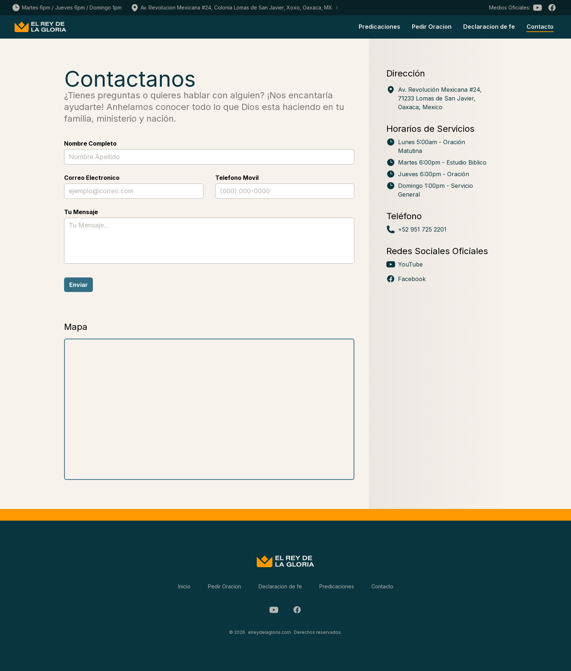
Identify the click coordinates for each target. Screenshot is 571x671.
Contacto (540, 26)
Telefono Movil (237, 177)
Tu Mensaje (81, 212)
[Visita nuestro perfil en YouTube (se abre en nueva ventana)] (437, 264)
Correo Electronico (91, 177)
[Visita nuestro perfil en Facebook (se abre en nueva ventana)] (437, 279)
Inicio (184, 586)
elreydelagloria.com (269, 632)
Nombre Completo (90, 143)
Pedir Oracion (432, 26)
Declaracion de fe (489, 26)
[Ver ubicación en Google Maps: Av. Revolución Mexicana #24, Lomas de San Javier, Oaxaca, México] (437, 98)
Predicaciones (379, 26)
